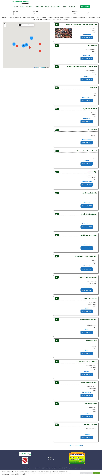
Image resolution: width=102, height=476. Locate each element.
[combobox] (21, 13)
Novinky (15, 6)
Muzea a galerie (86, 392)
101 (76, 445)
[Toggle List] (87, 13)
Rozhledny (87, 202)
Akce (64, 6)
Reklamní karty (87, 34)
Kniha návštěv (55, 6)
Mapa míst (72, 6)
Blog (22, 6)
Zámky (87, 308)
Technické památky (86, 181)
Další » (80, 445)
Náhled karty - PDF (87, 37)
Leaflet (36, 67)
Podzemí (86, 371)
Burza (47, 6)
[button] (40, 51)
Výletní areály (86, 118)
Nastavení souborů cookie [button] (86, 473)
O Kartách (29, 6)
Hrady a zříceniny (87, 97)
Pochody (86, 76)
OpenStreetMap (42, 67)
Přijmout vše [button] (96, 473)
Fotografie (39, 6)
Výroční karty (86, 55)
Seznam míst (85, 6)
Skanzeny (86, 160)
